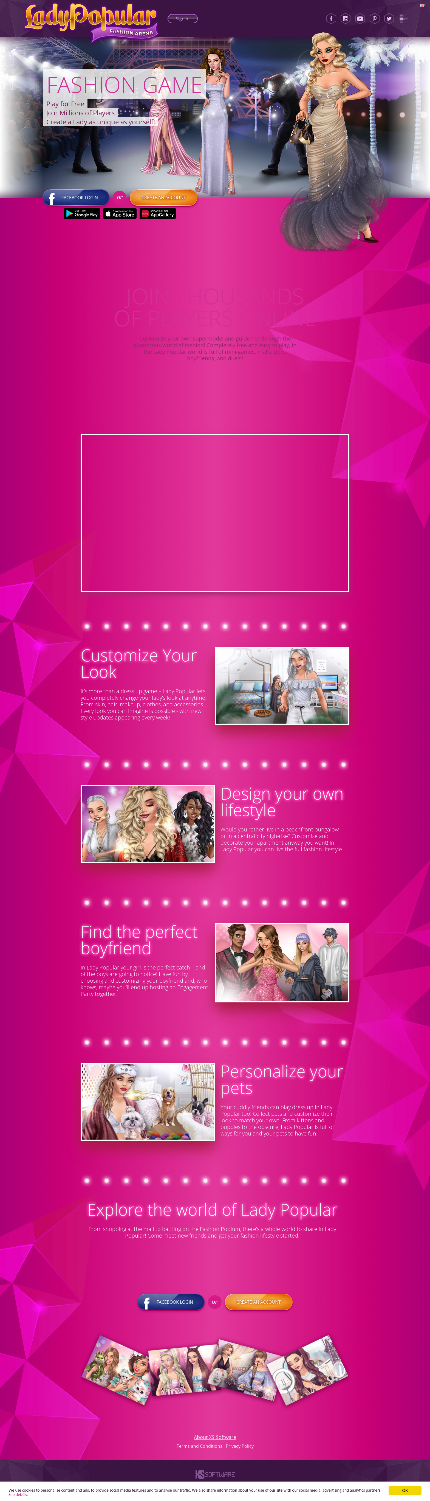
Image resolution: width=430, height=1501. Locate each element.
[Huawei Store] (157, 217)
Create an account (163, 201)
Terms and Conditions (199, 1450)
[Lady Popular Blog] (404, 18)
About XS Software (215, 1441)
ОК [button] (405, 1489)
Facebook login (76, 201)
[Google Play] (82, 217)
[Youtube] (360, 18)
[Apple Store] (120, 217)
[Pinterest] (375, 18)
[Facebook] (331, 18)
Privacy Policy (240, 1450)
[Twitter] (389, 18)
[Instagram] (345, 18)
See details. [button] (55, 1494)
